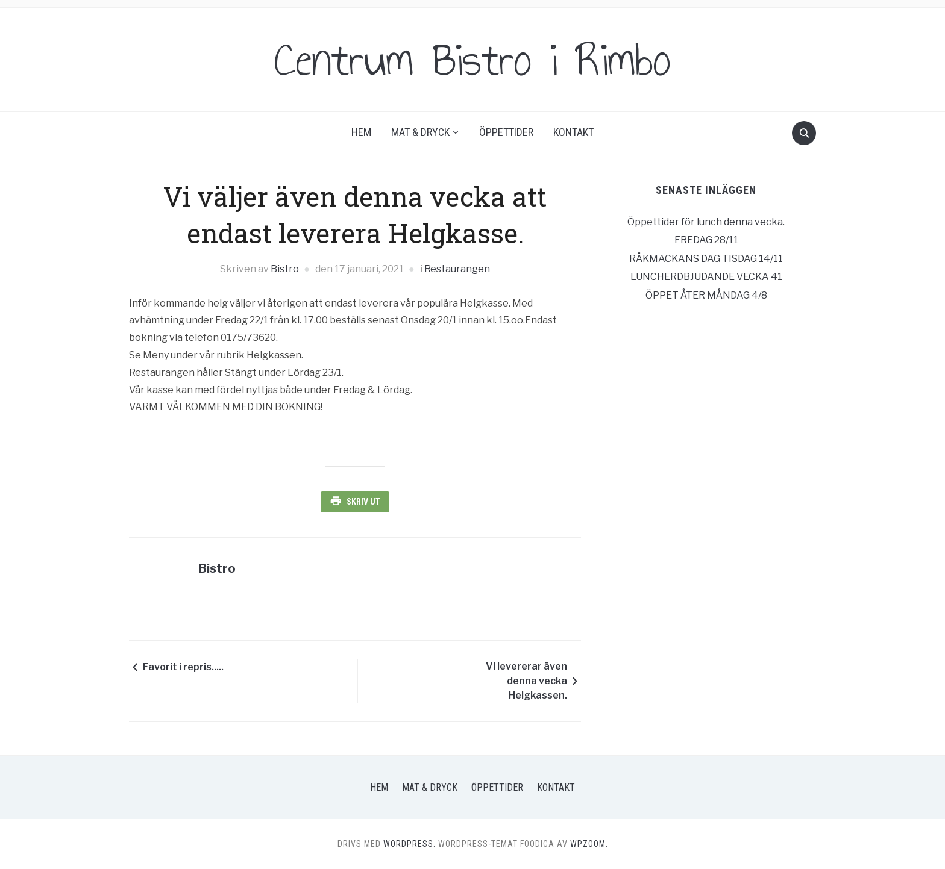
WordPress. (409, 844)
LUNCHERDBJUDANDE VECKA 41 (706, 276)
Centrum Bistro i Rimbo (472, 59)
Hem (361, 132)
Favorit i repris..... (183, 667)
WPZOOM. (589, 844)
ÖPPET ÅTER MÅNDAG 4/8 (706, 295)
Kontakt (573, 132)
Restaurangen (457, 269)
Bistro (285, 269)
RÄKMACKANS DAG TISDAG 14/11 (706, 258)
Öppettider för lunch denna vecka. (706, 222)
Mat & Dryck (420, 132)
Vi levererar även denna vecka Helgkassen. (526, 681)
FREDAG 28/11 (706, 240)
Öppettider (506, 132)
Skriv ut (363, 501)
